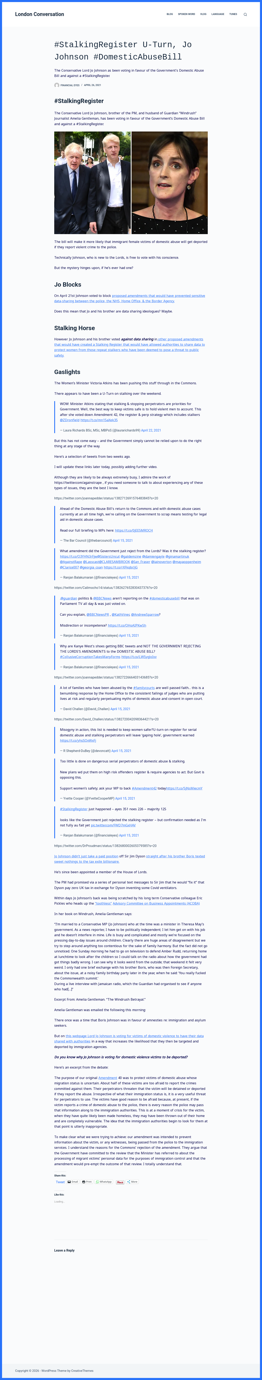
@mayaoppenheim (187, 562)
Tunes (233, 14)
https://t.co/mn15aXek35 (99, 420)
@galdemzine (131, 556)
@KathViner (120, 614)
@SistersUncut (108, 556)
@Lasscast (91, 562)
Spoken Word (186, 14)
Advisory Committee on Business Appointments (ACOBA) (156, 903)
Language (218, 14)
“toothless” (103, 903)
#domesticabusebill (164, 598)
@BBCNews (102, 598)
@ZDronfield (69, 420)
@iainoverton (161, 562)
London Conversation (39, 14)
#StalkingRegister (74, 809)
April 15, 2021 (123, 540)
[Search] (245, 14)
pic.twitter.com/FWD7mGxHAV (113, 825)
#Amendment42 (144, 788)
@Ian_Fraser (140, 562)
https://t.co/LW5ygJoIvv (139, 657)
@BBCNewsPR (98, 614)
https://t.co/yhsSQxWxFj (78, 740)
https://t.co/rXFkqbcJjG (121, 567)
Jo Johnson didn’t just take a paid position (86, 856)
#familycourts (144, 687)
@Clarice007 (69, 567)
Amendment (107, 1078)
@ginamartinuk (177, 556)
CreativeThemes (82, 1371)
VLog (203, 14)
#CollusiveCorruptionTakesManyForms (90, 657)
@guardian (69, 598)
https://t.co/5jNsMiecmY (184, 788)
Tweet (60, 1181)
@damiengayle (153, 556)
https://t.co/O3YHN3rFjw (78, 556)
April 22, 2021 (151, 430)
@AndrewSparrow (145, 614)
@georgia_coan (91, 567)
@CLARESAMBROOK (114, 562)
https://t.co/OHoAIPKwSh (127, 625)
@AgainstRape (71, 562)
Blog (170, 14)
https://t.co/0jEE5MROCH (134, 530)
